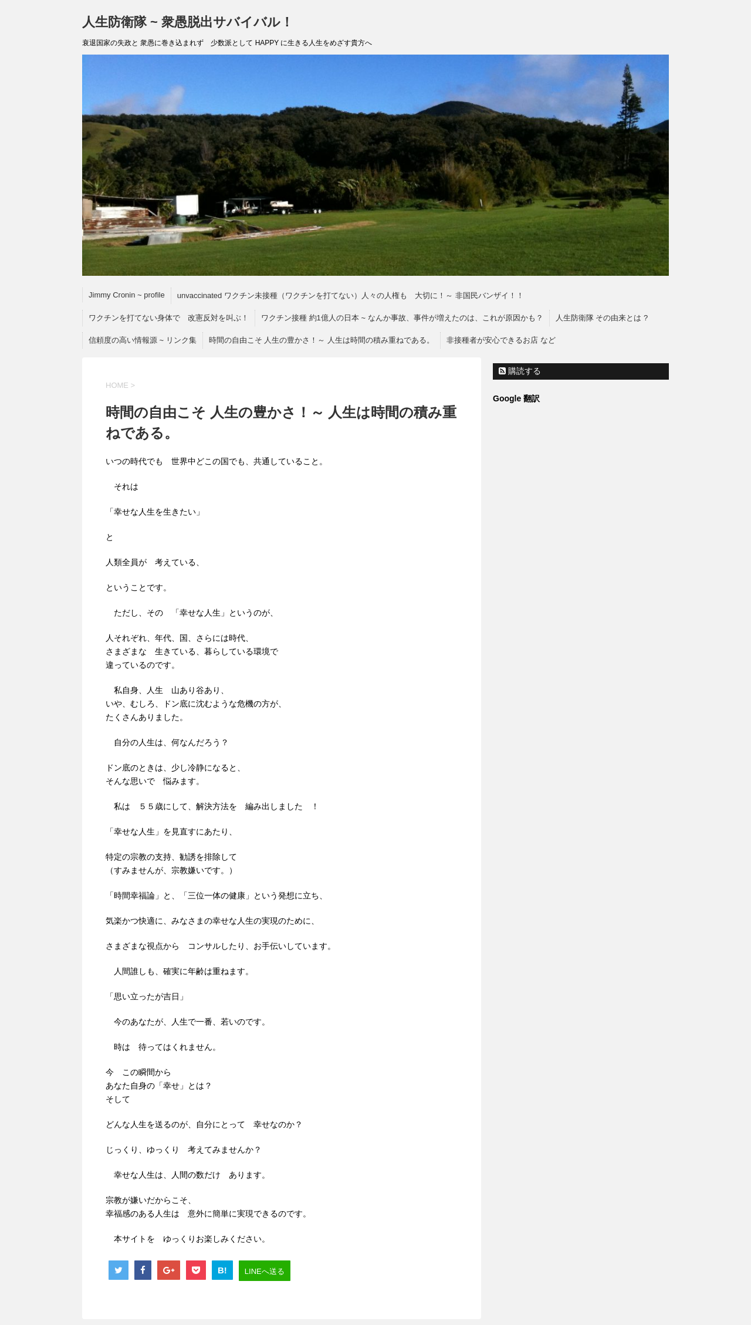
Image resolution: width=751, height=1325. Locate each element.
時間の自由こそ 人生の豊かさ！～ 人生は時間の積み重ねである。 (321, 340)
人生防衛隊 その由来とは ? (602, 317)
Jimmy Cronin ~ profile (127, 294)
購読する (520, 371)
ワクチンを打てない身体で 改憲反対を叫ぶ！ (169, 317)
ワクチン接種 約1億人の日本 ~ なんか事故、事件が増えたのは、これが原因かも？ (402, 317)
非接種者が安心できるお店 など (501, 340)
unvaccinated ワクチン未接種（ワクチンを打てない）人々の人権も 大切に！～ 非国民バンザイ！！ (350, 295)
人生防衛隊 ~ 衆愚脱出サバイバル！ (194, 22)
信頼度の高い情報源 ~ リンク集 (143, 340)
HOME (117, 385)
